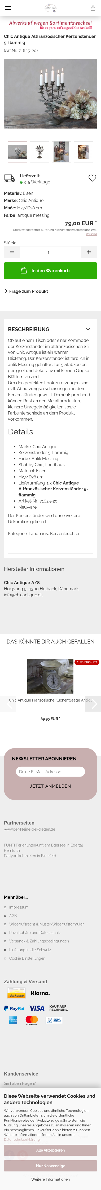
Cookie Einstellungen (27, 958)
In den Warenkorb (45, 270)
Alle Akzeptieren (50, 1150)
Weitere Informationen (50, 1179)
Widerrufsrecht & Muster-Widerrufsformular (46, 924)
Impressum (19, 907)
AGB (13, 916)
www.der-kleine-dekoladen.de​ (29, 829)
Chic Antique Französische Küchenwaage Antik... (50, 700)
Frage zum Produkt (28, 291)
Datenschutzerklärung (22, 1139)
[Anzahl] (50, 252)
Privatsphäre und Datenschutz (35, 933)
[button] (12, 252)
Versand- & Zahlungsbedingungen (39, 941)
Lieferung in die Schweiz (30, 950)
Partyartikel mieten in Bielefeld (30, 856)
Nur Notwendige (50, 1166)
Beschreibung (29, 329)
